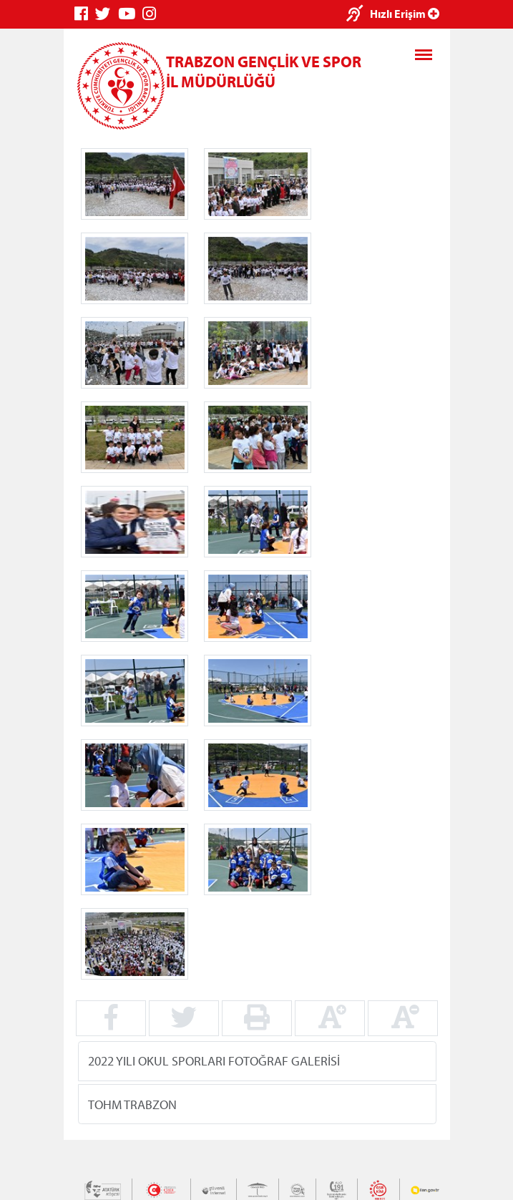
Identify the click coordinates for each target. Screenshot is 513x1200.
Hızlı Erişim (404, 13)
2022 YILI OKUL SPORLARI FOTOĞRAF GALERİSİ (214, 1061)
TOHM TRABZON (132, 1104)
